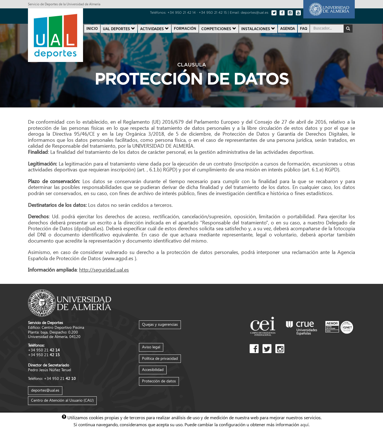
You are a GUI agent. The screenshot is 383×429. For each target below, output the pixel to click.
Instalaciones (258, 29)
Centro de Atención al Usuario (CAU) (62, 400)
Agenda (287, 29)
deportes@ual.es (45, 390)
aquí (304, 424)
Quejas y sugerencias (160, 324)
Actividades (154, 29)
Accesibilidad (153, 369)
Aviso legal (151, 346)
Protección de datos (159, 381)
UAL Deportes (119, 29)
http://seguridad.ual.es (104, 269)
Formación (185, 29)
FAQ (303, 29)
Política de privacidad (160, 358)
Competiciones (218, 29)
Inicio (92, 29)
